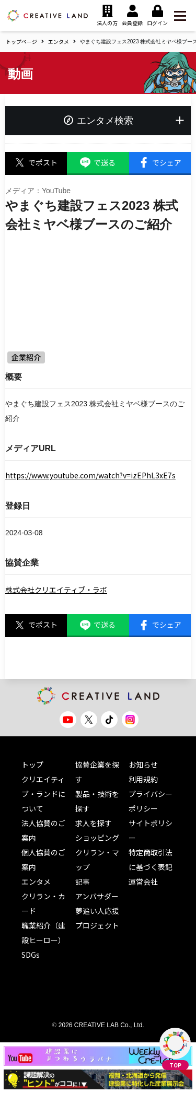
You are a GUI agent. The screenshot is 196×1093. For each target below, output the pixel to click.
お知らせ (143, 764)
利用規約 (143, 779)
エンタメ (58, 41)
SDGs (30, 954)
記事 (82, 881)
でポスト (36, 162)
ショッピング (97, 837)
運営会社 (143, 881)
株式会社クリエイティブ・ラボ (56, 589)
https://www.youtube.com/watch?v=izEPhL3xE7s (90, 475)
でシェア (160, 162)
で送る (98, 162)
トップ (32, 764)
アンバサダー (97, 896)
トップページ (21, 41)
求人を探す (93, 823)
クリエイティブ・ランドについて (43, 794)
